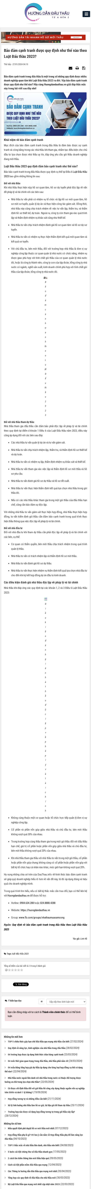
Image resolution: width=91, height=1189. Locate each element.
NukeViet (36, 1185)
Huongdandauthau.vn (18, 677)
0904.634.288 (27, 685)
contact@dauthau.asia (27, 1126)
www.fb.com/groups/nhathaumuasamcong (41, 699)
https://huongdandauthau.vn (35, 692)
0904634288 (27, 1118)
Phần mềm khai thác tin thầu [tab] (18, 1097)
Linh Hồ (83, 721)
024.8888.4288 (47, 685)
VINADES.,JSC (63, 1185)
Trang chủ (44, 1157)
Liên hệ (12, 1134)
